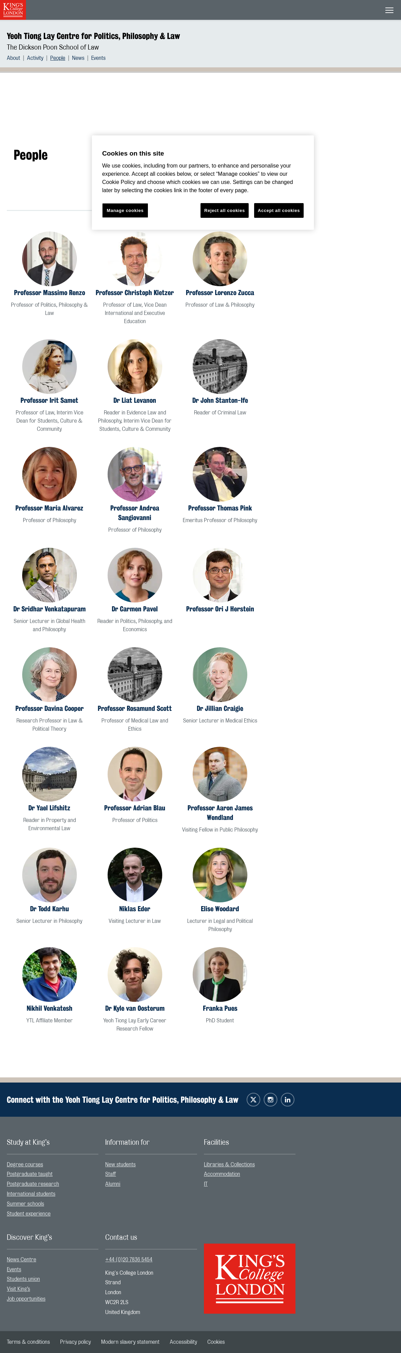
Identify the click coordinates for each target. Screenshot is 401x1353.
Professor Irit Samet (49, 400)
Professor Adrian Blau (134, 808)
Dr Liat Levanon (134, 400)
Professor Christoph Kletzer (135, 292)
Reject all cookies (224, 210)
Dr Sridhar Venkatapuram (49, 609)
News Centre (21, 1259)
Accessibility (183, 1342)
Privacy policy (75, 1342)
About (13, 58)
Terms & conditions (28, 1342)
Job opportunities (26, 1299)
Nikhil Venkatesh (49, 1008)
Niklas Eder (134, 909)
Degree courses (25, 1164)
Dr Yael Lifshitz (49, 808)
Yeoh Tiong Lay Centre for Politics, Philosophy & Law (93, 36)
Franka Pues (220, 1008)
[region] (203, 182)
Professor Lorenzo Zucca (220, 292)
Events (98, 58)
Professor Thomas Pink (220, 508)
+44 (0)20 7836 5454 (128, 1259)
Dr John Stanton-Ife (220, 400)
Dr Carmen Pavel (135, 609)
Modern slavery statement (130, 1342)
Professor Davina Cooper (49, 708)
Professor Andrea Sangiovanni (134, 512)
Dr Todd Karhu (49, 909)
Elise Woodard (220, 909)
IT (206, 1184)
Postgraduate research (33, 1184)
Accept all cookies (279, 210)
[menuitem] (17, 58)
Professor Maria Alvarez (49, 508)
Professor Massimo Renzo (49, 292)
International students (31, 1194)
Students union (23, 1279)
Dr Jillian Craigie (220, 708)
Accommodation (222, 1174)
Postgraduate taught (30, 1174)
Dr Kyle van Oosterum (135, 1008)
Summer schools (25, 1204)
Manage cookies (125, 210)
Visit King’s (18, 1289)
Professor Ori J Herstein (220, 609)
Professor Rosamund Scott (135, 708)
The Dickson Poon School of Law (53, 47)
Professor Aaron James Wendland (220, 812)
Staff (110, 1174)
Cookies (216, 1342)
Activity (35, 58)
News (78, 58)
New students (120, 1164)
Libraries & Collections (229, 1164)
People (57, 58)
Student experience (29, 1214)
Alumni (112, 1184)
